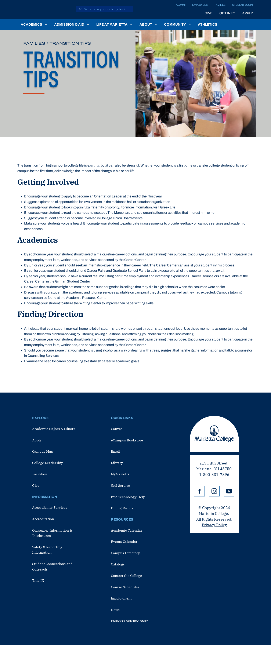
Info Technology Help (128, 497)
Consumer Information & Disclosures (52, 533)
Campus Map (42, 451)
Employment (121, 598)
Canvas (117, 429)
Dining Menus (122, 508)
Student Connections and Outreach (52, 566)
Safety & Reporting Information (47, 550)
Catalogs (118, 564)
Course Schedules (125, 587)
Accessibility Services (49, 507)
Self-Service (120, 485)
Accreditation (43, 519)
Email (115, 451)
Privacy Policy (214, 524)
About (146, 24)
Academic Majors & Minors (53, 429)
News (115, 610)
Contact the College (126, 575)
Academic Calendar (126, 530)
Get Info (227, 13)
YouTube (229, 491)
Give (209, 13)
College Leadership (47, 463)
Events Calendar (124, 541)
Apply (247, 13)
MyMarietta (120, 474)
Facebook (199, 491)
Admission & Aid (69, 24)
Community (175, 24)
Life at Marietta (111, 24)
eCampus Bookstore (127, 440)
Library (117, 463)
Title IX (38, 580)
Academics (31, 24)
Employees (200, 4)
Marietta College (214, 434)
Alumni (180, 4)
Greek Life (167, 207)
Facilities (39, 474)
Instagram (214, 491)
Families (219, 4)
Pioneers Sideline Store (129, 621)
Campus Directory (125, 553)
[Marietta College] (43, 9)
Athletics (207, 24)
